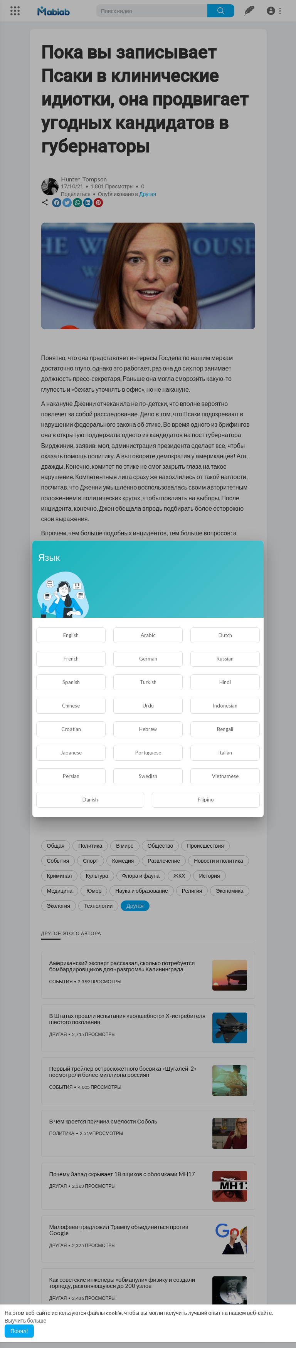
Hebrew (148, 729)
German (148, 659)
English (71, 635)
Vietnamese (225, 776)
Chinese (71, 706)
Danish (90, 799)
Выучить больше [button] (25, 1320)
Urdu (148, 706)
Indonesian (225, 706)
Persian (71, 776)
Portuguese (148, 752)
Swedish (148, 776)
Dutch (225, 635)
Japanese (71, 752)
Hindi (225, 682)
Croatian (71, 729)
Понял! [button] (19, 1331)
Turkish (148, 682)
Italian (225, 752)
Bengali (225, 729)
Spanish (71, 682)
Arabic (148, 635)
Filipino (206, 799)
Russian (225, 659)
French (71, 659)
